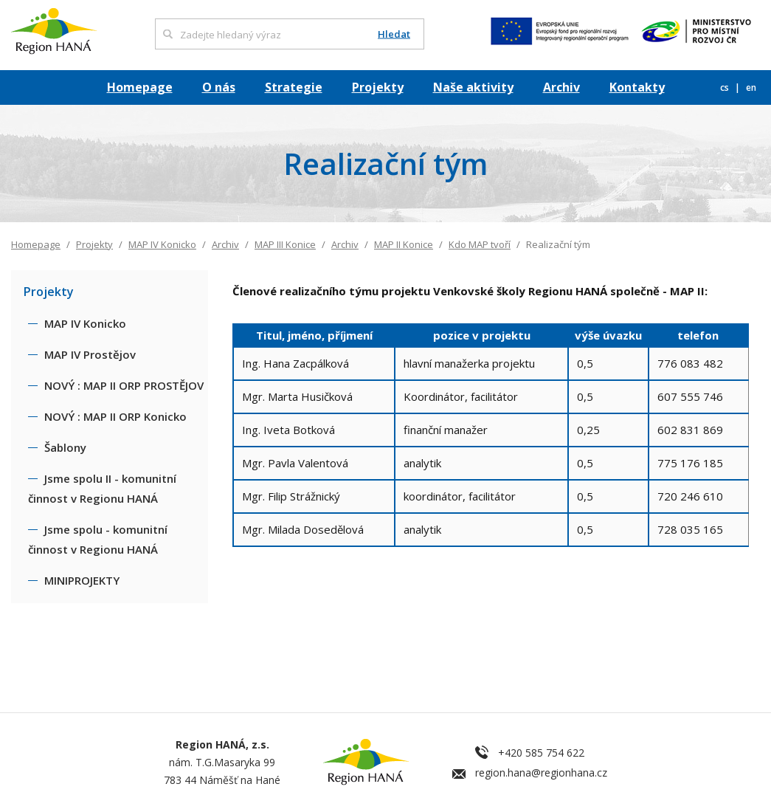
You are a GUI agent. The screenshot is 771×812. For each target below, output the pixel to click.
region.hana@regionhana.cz (541, 772)
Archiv (561, 87)
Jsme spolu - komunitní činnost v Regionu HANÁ (97, 539)
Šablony (65, 447)
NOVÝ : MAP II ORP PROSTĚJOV (124, 385)
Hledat (394, 34)
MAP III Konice (285, 244)
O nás (218, 87)
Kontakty (637, 87)
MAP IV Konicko (162, 244)
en (751, 87)
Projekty (378, 87)
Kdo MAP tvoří (480, 244)
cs (725, 87)
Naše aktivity (473, 87)
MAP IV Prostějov (90, 354)
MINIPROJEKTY (82, 580)
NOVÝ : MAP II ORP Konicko (115, 416)
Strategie (293, 87)
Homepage (140, 87)
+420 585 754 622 (541, 753)
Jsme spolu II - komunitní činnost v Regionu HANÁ (102, 488)
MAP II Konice (403, 244)
